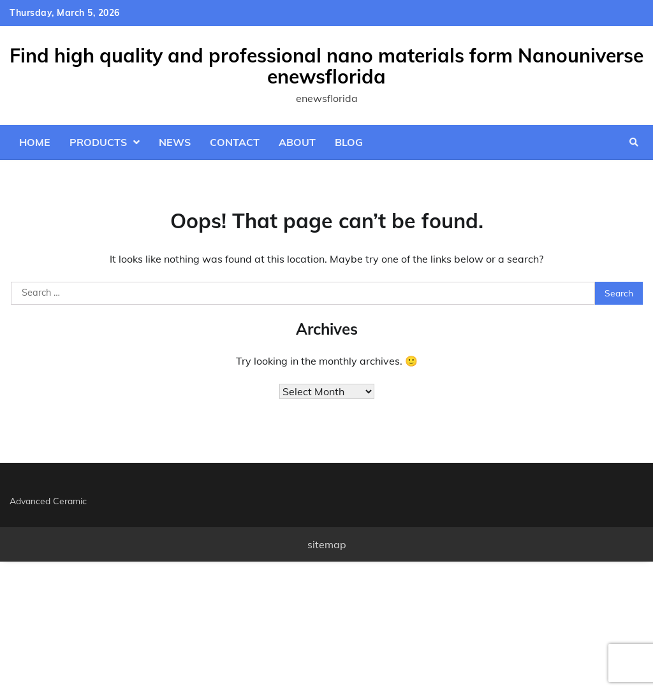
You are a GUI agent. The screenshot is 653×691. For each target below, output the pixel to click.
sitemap (326, 544)
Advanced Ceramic (48, 500)
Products (98, 142)
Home (34, 142)
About (297, 142)
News (175, 142)
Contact (235, 142)
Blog (349, 142)
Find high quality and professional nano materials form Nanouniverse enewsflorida (326, 66)
